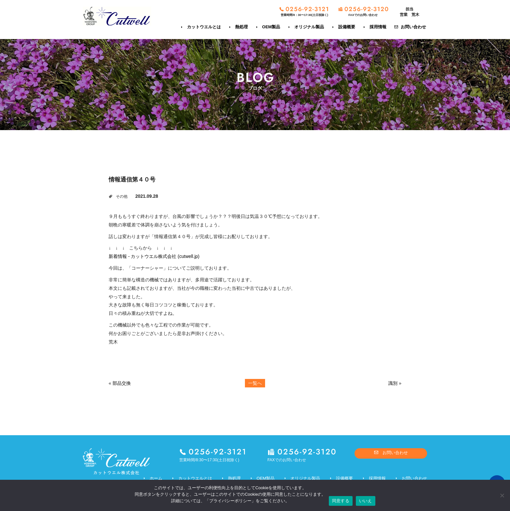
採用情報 (377, 26)
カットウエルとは (204, 26)
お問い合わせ (413, 26)
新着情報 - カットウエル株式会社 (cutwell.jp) (154, 256)
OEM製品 (271, 26)
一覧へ (255, 383)
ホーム (156, 478)
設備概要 (346, 26)
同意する (340, 500)
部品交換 (122, 383)
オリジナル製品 (309, 26)
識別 (392, 383)
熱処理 (241, 26)
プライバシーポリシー (230, 500)
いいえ (365, 500)
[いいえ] (502, 495)
